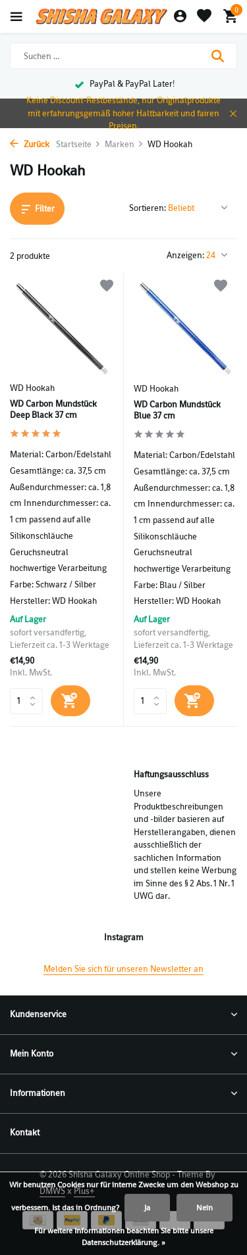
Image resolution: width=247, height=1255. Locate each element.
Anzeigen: (185, 255)
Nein (204, 1207)
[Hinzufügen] (70, 700)
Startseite (78, 144)
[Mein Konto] (180, 16)
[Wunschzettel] (204, 17)
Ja (147, 1207)
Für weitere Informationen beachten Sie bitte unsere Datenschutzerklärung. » (123, 1236)
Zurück (29, 144)
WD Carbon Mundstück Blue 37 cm (177, 410)
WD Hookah (32, 388)
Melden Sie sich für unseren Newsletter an (123, 968)
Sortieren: (147, 208)
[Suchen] (123, 56)
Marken (124, 144)
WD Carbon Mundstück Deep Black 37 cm (53, 410)
